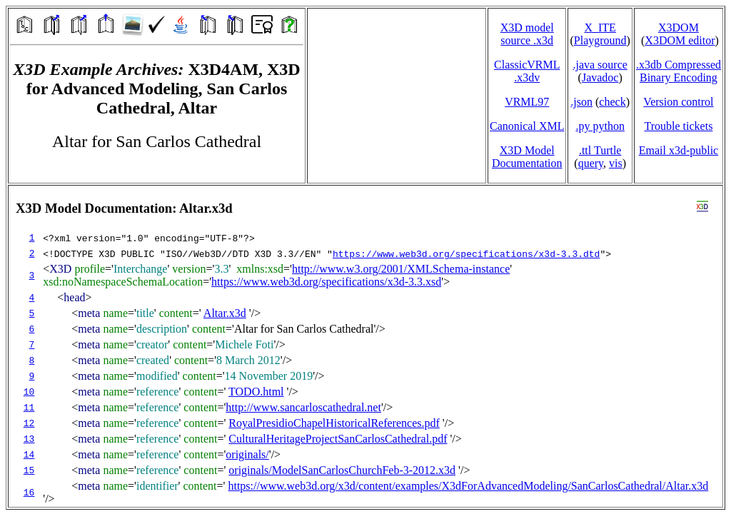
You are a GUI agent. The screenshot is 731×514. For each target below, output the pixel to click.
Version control (678, 102)
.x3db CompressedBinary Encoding (678, 71)
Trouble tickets (679, 126)
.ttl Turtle (600, 150)
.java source (600, 65)
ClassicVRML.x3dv (527, 71)
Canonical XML (527, 126)
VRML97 (527, 102)
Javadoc (600, 77)
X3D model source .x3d (527, 33)
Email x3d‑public (679, 150)
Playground (600, 40)
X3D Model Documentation (527, 156)
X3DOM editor (680, 40)
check (612, 102)
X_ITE (599, 27)
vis (615, 163)
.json (581, 102)
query (590, 163)
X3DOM (678, 27)
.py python (599, 126)
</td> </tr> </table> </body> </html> (365, 346)
